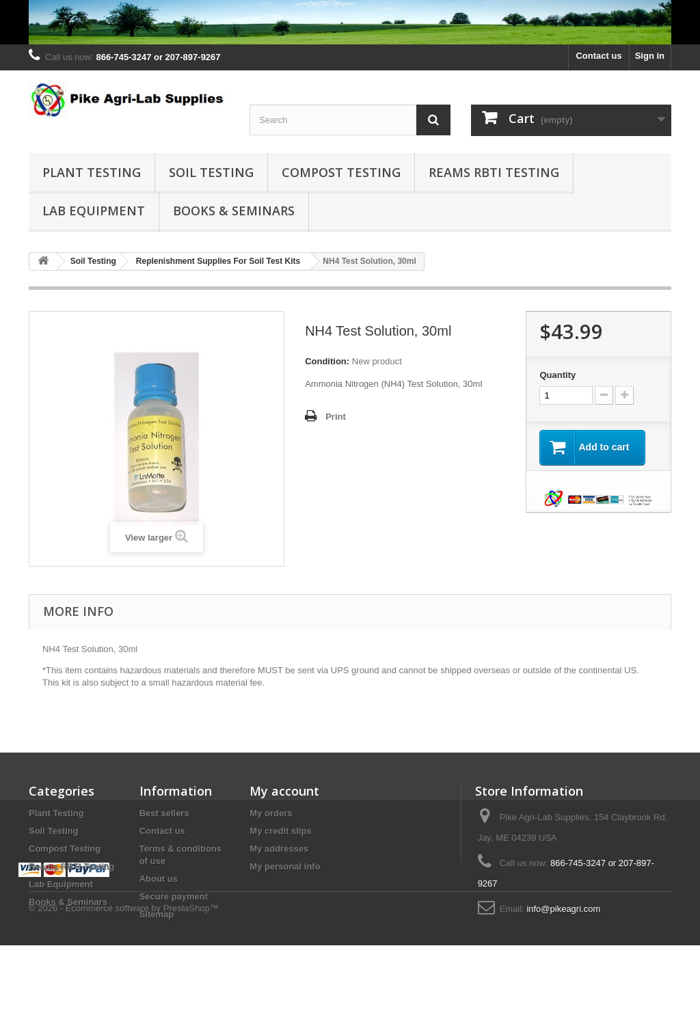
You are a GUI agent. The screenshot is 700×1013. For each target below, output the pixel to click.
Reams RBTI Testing (494, 172)
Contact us (598, 56)
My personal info (285, 866)
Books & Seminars (234, 210)
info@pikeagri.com (563, 909)
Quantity (557, 375)
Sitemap (156, 914)
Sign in (649, 56)
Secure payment (173, 896)
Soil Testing (211, 172)
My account (284, 791)
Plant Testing (91, 172)
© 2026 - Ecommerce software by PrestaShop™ (124, 976)
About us (158, 879)
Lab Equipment (93, 210)
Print (335, 416)
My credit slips (280, 831)
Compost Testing (341, 172)
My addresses (279, 848)
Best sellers (164, 813)
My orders (271, 813)
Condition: (327, 361)
